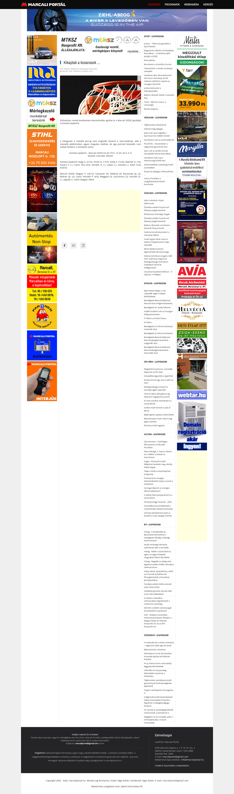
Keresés (208, 4)
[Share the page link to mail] (73, 245)
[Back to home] (44, 4)
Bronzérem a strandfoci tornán (157, 64)
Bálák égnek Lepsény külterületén (159, 414)
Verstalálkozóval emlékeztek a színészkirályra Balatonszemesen (158, 507)
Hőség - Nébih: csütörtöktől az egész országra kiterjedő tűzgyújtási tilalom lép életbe (157, 554)
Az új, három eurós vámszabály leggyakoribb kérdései (158, 665)
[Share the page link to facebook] (64, 245)
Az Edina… (148, 322)
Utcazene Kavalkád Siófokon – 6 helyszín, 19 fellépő (158, 273)
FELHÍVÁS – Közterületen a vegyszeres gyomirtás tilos (156, 145)
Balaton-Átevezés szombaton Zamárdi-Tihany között (157, 226)
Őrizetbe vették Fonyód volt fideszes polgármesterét (156, 209)
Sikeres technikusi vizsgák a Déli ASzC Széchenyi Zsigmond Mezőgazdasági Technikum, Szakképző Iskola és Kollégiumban (158, 262)
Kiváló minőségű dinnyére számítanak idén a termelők (156, 546)
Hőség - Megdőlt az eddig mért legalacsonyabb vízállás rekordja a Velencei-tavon (159, 564)
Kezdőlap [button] (154, 4)
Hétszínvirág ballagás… (154, 129)
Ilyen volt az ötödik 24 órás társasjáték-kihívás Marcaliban (157, 152)
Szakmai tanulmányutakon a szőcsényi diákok (157, 233)
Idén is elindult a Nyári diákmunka (154, 202)
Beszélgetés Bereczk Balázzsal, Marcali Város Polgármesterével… (159, 302)
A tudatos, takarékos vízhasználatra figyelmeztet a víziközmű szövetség (157, 601)
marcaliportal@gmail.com (86, 743)
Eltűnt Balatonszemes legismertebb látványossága (156, 250)
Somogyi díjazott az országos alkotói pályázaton (157, 489)
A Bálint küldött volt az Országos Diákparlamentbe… (158, 313)
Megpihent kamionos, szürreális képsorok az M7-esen (158, 370)
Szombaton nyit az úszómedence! (159, 139)
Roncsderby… (150, 60)
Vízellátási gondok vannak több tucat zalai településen (158, 592)
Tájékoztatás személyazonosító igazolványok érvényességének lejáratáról (158, 683)
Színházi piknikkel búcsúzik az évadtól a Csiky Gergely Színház (158, 514)
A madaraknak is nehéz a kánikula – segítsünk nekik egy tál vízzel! (159, 644)
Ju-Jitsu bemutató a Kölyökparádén (152, 89)
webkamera (191, 4)
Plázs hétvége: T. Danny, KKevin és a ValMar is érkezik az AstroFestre (158, 454)
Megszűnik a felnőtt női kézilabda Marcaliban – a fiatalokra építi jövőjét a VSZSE (159, 53)
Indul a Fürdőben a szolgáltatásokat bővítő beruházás (154, 181)
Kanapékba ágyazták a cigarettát (158, 376)
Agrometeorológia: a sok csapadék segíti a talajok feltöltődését (155, 293)
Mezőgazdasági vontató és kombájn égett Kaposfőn (156, 388)
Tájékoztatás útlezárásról (155, 124)
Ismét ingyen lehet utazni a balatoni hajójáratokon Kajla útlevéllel (156, 242)
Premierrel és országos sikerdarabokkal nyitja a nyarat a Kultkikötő (158, 481)
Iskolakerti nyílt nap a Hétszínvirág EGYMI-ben (154, 159)
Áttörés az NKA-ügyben (154, 425)
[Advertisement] (100, 211)
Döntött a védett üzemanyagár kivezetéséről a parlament (158, 609)
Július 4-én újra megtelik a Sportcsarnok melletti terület (157, 134)
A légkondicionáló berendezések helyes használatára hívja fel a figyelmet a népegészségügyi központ (158, 701)
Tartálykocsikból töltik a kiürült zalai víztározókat (157, 585)
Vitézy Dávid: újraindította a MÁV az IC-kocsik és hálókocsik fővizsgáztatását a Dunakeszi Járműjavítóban (158, 575)
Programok (172, 4)
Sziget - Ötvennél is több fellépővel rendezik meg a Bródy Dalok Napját (158, 464)
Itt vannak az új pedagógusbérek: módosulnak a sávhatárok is (159, 711)
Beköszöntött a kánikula (155, 649)
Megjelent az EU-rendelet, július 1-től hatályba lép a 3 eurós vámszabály (159, 719)
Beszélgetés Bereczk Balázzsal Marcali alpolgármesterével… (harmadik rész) (157, 350)
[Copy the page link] (83, 245)
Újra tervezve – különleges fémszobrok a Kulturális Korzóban (155, 444)
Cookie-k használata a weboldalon (172, 765)
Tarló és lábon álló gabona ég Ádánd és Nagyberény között (157, 395)
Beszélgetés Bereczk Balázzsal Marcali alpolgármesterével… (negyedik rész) (157, 340)
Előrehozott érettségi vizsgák (157, 214)
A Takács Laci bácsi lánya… (155, 318)
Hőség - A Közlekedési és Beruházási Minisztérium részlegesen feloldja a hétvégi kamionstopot (157, 536)
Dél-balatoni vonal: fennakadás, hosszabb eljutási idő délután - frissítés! (158, 656)
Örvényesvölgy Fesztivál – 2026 (158, 502)
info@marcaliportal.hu (192, 759)
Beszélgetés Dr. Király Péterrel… (158, 307)
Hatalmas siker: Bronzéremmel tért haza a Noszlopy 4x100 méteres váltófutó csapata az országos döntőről (157, 79)
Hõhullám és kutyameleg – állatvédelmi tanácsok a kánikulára (156, 673)
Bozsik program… (151, 109)
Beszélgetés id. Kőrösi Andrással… (159, 333)
